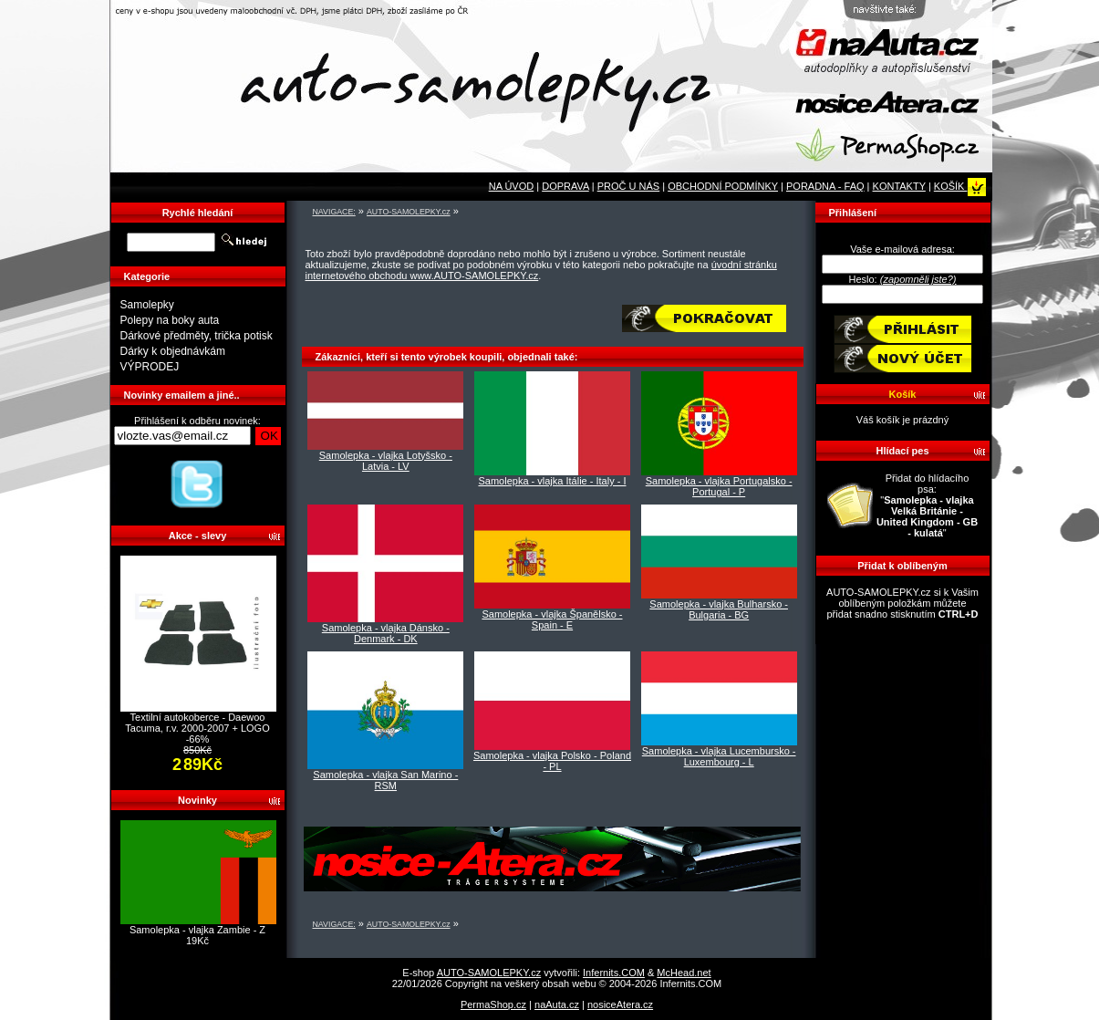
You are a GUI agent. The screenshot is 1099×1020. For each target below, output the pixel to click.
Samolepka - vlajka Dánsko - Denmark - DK (386, 633)
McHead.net (683, 972)
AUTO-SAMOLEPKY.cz (409, 211)
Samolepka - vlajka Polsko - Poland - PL (552, 761)
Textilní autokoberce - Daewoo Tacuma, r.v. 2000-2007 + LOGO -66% (197, 728)
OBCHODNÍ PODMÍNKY (723, 186)
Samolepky (147, 304)
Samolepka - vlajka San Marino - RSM (385, 780)
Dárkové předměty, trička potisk (196, 335)
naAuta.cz (556, 1004)
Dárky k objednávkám (172, 351)
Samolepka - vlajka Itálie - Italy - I (552, 480)
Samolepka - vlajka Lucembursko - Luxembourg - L (719, 756)
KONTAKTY (899, 186)
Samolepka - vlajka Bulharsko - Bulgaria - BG (718, 609)
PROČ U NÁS (628, 186)
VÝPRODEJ (150, 366)
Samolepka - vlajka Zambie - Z (197, 929)
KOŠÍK (960, 186)
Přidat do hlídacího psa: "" (927, 505)
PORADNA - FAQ (825, 186)
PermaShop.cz (493, 1004)
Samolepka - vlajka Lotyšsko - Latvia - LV (385, 461)
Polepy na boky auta (170, 320)
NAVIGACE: (334, 211)
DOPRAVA (565, 186)
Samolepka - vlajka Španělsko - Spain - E (552, 619)
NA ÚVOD (511, 186)
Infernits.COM (614, 972)
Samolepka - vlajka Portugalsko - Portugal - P (719, 486)
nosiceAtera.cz (620, 1004)
